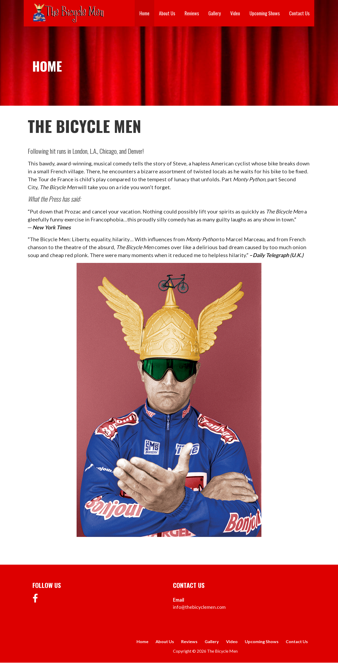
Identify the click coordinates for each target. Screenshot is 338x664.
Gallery (214, 13)
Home (144, 13)
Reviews (192, 13)
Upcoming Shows (265, 13)
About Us (167, 13)
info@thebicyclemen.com (199, 607)
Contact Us (299, 13)
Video (235, 13)
